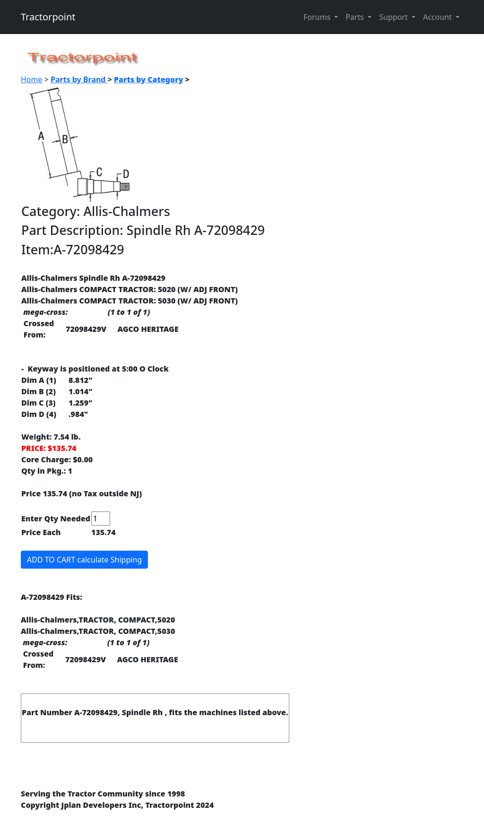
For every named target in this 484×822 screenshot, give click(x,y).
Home (32, 79)
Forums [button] (317, 17)
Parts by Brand (79, 79)
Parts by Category (148, 79)
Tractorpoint (48, 16)
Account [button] (438, 17)
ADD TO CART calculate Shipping (84, 559)
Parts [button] (356, 17)
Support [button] (394, 17)
